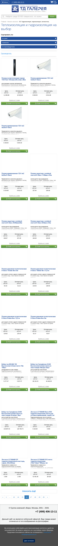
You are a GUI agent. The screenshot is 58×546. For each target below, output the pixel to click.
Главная (3, 21)
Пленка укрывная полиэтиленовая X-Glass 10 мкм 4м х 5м (14, 269)
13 (14, 497)
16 (27, 497)
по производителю (8, 47)
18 (35, 497)
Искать (52, 16)
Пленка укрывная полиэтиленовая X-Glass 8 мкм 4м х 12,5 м (14, 317)
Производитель (6, 53)
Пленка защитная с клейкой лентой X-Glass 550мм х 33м (41, 222)
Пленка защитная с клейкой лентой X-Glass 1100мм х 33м (41, 174)
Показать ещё (29, 491)
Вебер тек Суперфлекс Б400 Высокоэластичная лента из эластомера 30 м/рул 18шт (12, 413)
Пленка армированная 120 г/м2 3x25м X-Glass (42, 79)
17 (31, 497)
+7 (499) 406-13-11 (46, 511)
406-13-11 (18, 2)
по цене (4, 38)
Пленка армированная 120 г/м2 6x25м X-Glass (13, 174)
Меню (5, 2)
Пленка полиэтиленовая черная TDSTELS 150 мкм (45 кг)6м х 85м (14, 79)
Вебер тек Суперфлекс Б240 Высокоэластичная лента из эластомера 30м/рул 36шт (41, 365)
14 (18, 497)
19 (39, 497)
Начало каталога (12, 21)
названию (5, 42)
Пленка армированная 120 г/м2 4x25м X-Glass (13, 126)
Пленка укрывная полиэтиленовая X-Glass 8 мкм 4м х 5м (43, 317)
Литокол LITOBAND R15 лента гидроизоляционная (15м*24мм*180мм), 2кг (41, 461)
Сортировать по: (7, 35)
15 (22, 497)
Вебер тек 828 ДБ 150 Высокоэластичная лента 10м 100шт (12, 365)
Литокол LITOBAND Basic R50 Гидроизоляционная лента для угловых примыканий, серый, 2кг (43, 413)
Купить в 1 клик (14, 100)
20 (43, 497)
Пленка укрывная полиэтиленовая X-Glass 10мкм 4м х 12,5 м (43, 269)
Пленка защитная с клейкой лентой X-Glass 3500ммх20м (12, 222)
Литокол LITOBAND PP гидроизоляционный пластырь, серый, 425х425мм (13, 461)
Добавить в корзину (13, 103)
